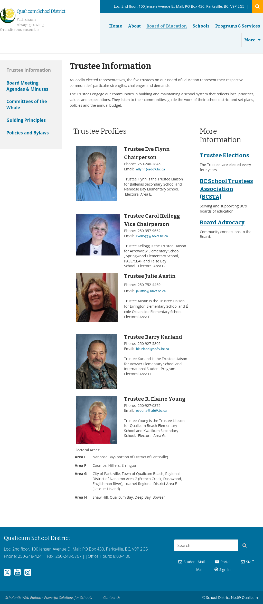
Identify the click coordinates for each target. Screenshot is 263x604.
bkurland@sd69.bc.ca (152, 348)
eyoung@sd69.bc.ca (151, 410)
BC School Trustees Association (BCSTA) (226, 189)
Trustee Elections (224, 155)
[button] (246, 546)
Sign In (225, 569)
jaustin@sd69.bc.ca (151, 291)
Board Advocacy (222, 222)
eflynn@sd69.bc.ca (150, 169)
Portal (225, 561)
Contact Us (111, 597)
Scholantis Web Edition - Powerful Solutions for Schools (48, 597)
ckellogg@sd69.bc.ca (152, 236)
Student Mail (194, 561)
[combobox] (206, 545)
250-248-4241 (31, 556)
